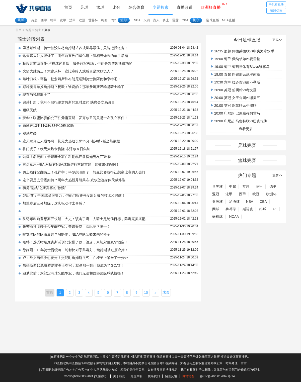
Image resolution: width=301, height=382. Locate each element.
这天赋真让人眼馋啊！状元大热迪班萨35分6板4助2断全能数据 (71, 141)
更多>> (277, 40)
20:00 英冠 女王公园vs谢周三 (235, 98)
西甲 (44, 20)
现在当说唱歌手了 (37, 94)
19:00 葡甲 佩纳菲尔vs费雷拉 (235, 59)
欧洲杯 (271, 194)
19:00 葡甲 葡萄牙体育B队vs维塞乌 (240, 67)
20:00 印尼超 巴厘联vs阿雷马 (235, 113)
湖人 (156, 20)
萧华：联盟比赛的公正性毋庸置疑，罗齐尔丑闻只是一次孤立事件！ (75, 118)
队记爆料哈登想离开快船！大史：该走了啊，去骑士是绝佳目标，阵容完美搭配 (84, 219)
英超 (34, 20)
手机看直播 (276, 4)
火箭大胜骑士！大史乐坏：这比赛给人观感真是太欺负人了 (68, 71)
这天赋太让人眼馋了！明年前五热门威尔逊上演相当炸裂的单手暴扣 (75, 56)
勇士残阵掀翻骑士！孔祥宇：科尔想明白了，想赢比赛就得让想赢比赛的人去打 (84, 172)
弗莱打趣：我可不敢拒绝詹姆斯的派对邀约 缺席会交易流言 (69, 102)
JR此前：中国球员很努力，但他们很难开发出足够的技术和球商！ (74, 196)
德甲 (53, 20)
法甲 (72, 20)
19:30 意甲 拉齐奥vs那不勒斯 (235, 82)
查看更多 (246, 129)
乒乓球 (230, 209)
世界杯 (93, 20)
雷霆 (175, 20)
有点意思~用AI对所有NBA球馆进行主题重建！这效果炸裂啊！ (71, 164)
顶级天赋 (30, 110)
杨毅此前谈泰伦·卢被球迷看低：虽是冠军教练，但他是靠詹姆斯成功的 (77, 63)
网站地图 (188, 376)
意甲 (63, 20)
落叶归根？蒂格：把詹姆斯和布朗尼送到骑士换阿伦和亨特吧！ (72, 79)
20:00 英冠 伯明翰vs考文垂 (234, 90)
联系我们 (154, 376)
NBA (137, 20)
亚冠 (215, 194)
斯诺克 (248, 209)
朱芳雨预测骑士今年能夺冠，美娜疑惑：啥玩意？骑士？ (66, 227)
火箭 (146, 20)
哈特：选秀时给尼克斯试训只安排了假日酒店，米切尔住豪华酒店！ (75, 242)
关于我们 (119, 376)
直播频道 (185, 7)
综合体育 (136, 7)
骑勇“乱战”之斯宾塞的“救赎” (44, 188)
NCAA (234, 217)
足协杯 (234, 202)
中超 (232, 186)
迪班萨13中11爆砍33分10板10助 (48, 126)
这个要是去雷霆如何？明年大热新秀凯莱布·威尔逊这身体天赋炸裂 (74, 180)
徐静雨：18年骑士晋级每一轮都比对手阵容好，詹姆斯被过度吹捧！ (75, 250)
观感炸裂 (30, 133)
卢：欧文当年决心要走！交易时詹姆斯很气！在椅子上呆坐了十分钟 (75, 258)
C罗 (113, 20)
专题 (28, 30)
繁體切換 (276, 11)
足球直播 (212, 20)
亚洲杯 (217, 202)
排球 (262, 209)
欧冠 (82, 20)
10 (146, 293)
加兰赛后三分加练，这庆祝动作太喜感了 (54, 203)
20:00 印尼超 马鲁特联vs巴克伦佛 (239, 121)
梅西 (104, 20)
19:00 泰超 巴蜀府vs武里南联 (235, 74)
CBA (185, 20)
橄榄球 (217, 217)
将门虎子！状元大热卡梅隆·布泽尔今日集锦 (56, 149)
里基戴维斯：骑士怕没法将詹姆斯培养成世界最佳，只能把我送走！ (75, 48)
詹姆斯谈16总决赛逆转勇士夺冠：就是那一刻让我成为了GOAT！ (73, 265)
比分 (116, 7)
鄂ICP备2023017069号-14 (217, 376)
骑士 (166, 20)
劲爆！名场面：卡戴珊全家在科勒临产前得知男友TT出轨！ (69, 157)
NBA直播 (228, 20)
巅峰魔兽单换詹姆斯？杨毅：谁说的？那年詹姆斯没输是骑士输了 (73, 87)
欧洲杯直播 (211, 6)
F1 (275, 209)
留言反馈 (171, 376)
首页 (68, 7)
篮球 (100, 7)
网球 (215, 209)
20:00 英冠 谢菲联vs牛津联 (234, 106)
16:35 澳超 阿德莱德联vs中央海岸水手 (242, 51)
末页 (166, 292)
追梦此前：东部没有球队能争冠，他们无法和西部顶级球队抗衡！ (73, 273)
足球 (84, 7)
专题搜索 (161, 7)
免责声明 (136, 376)
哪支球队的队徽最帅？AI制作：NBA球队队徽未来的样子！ (68, 234)
